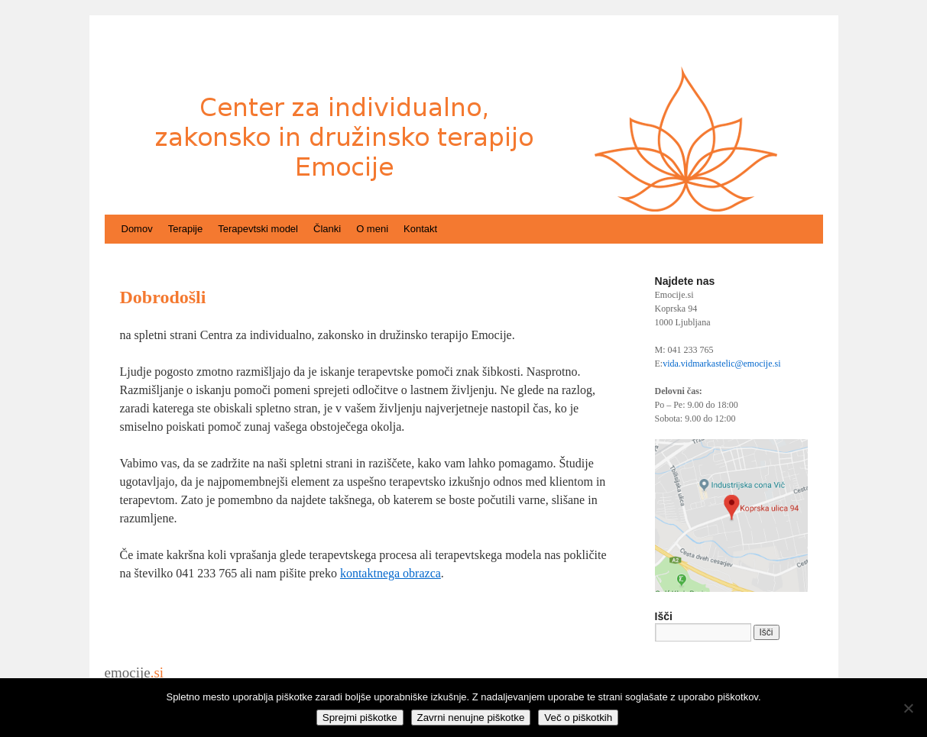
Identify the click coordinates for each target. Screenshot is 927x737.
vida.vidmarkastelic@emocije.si (721, 363)
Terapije (185, 228)
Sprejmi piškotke (360, 717)
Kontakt (420, 228)
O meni (372, 228)
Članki (327, 228)
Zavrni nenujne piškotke (471, 717)
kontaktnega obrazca (390, 573)
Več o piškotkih (578, 717)
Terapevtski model (258, 228)
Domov (137, 228)
